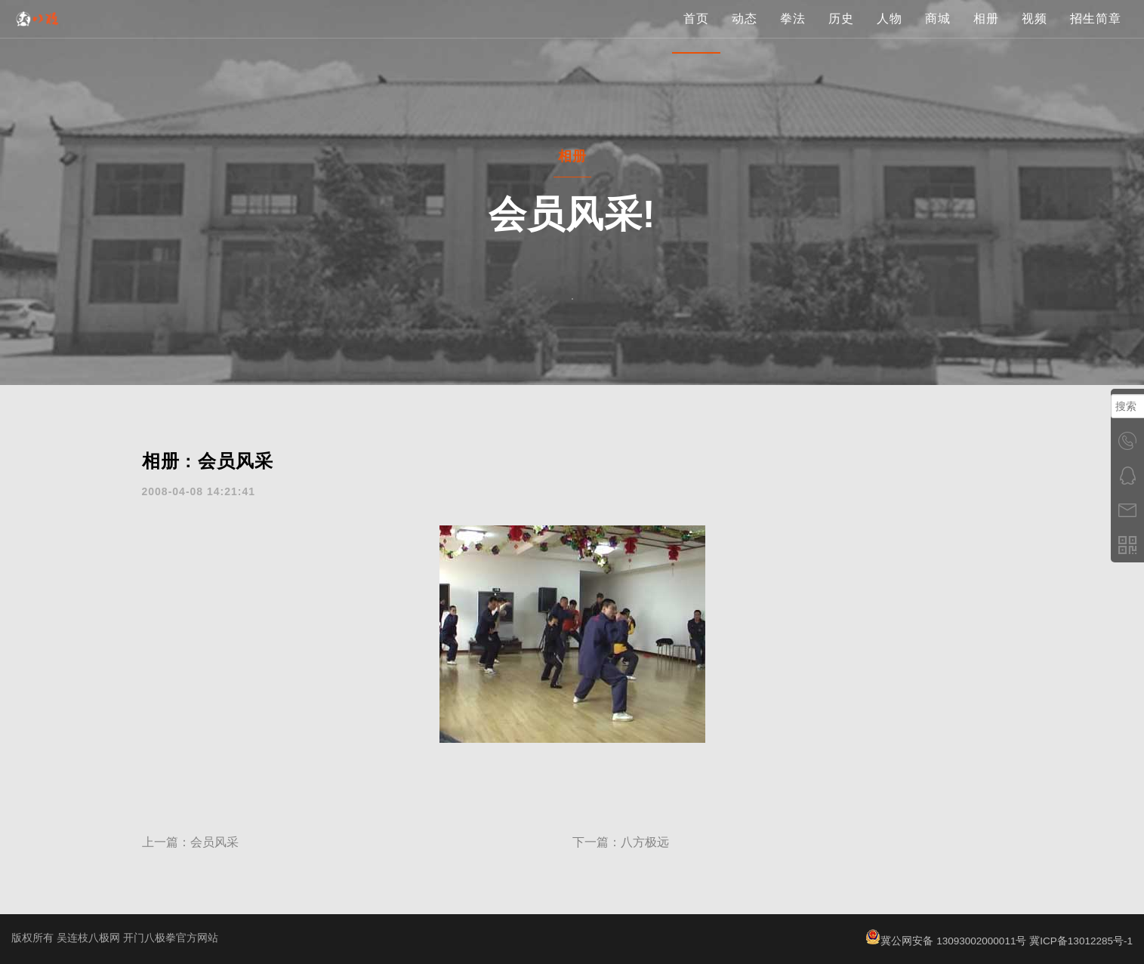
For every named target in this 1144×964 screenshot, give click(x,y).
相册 (986, 33)
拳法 (793, 33)
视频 (1034, 33)
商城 (938, 33)
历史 (841, 33)
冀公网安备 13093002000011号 (942, 941)
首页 (696, 33)
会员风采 (214, 842)
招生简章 (1095, 33)
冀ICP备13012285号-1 (1080, 941)
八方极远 (645, 842)
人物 (889, 33)
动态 (744, 33)
